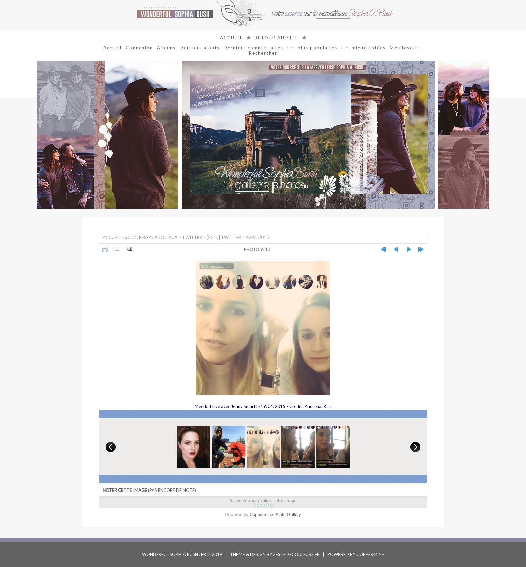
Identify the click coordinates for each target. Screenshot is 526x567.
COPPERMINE (370, 554)
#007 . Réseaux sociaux (151, 237)
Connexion (139, 47)
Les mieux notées (363, 47)
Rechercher (263, 53)
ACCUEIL (231, 37)
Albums (166, 47)
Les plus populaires (312, 47)
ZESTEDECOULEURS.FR (296, 554)
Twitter (192, 237)
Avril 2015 (257, 237)
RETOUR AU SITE (276, 37)
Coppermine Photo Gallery (275, 514)
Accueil (112, 47)
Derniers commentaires (253, 47)
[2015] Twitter (224, 237)
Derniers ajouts (200, 47)
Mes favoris (405, 47)
